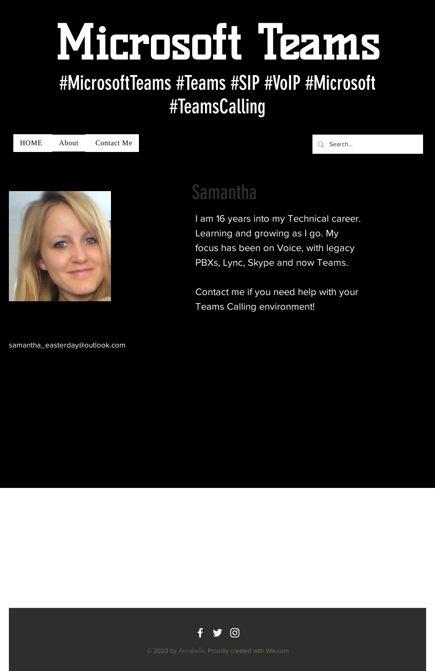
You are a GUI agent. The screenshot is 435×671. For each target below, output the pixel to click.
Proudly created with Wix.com (248, 650)
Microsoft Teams (217, 43)
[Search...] (366, 144)
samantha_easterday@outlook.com (67, 344)
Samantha (224, 192)
